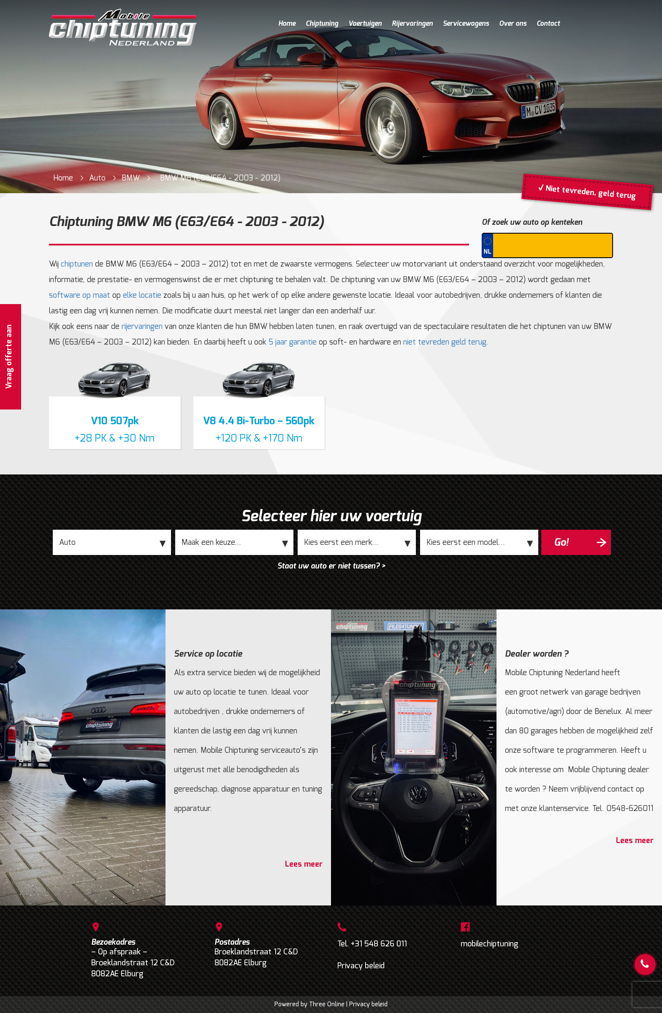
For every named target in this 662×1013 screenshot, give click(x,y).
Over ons (512, 23)
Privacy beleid (361, 966)
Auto (97, 178)
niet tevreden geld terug (444, 342)
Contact (548, 23)
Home (287, 23)
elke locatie (142, 295)
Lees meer (304, 864)
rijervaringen (142, 326)
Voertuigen (365, 23)
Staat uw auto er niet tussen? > (331, 566)
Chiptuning (322, 23)
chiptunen (77, 264)
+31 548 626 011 (379, 944)
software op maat (79, 295)
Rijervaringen (412, 23)
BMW (131, 178)
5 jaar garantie (293, 342)
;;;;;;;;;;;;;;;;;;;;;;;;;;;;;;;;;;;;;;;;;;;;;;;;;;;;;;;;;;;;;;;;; (234, 542)
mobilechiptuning (489, 944)
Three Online (327, 1004)
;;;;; (112, 542)
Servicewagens (466, 23)
